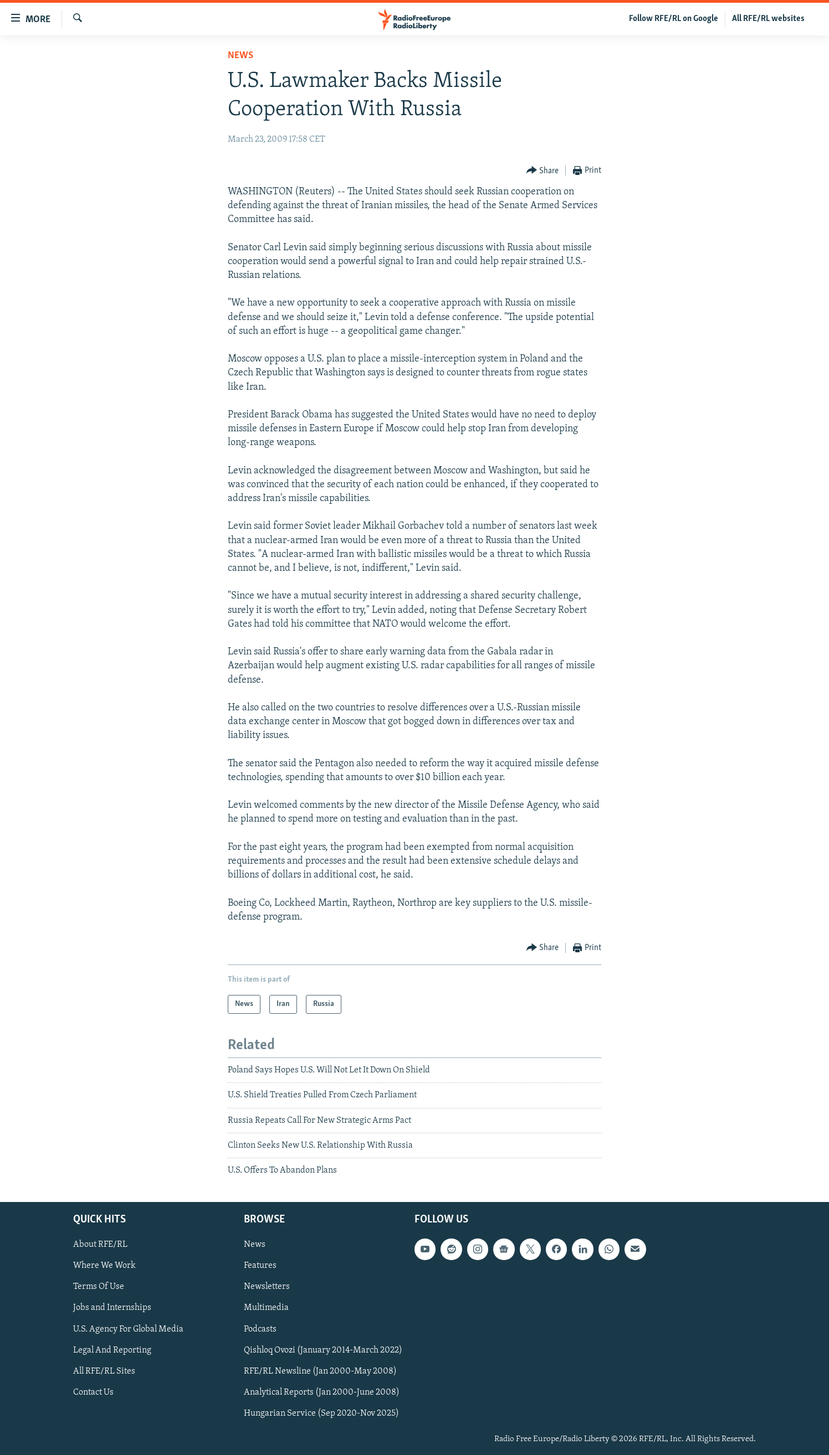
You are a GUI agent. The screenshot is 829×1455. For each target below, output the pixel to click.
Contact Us (93, 1392)
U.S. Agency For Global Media (128, 1328)
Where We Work (104, 1265)
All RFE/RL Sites (104, 1370)
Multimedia (266, 1307)
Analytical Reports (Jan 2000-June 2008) (322, 1392)
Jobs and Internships (112, 1307)
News (240, 55)
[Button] (542, 170)
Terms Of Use (98, 1286)
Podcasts (260, 1328)
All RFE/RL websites (768, 18)
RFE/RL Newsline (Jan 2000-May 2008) (320, 1370)
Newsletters (267, 1286)
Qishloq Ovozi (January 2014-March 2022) (323, 1349)
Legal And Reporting (112, 1349)
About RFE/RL (100, 1244)
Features (260, 1265)
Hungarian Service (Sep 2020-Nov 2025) (321, 1413)
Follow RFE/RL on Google (673, 18)
